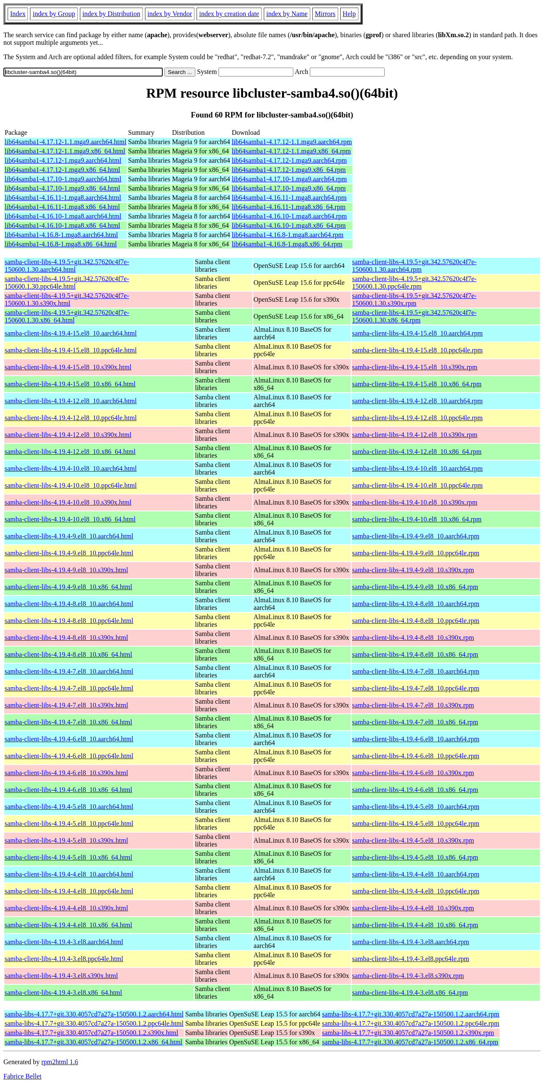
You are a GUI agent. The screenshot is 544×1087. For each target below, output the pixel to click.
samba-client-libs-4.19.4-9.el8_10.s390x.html (66, 570)
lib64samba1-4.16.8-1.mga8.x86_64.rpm (287, 244)
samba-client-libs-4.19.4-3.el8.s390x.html (61, 975)
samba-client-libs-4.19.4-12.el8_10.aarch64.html (71, 400)
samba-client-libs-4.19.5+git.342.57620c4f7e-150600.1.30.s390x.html (67, 299)
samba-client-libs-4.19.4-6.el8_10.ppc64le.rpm (415, 755)
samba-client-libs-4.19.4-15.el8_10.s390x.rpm (414, 367)
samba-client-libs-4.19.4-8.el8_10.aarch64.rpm (415, 603)
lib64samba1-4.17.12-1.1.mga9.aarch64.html (65, 141)
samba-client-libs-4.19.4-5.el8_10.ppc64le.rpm (415, 823)
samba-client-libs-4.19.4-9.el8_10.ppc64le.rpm (415, 553)
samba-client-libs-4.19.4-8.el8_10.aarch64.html (69, 603)
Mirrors (325, 13)
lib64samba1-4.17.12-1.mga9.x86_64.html (62, 169)
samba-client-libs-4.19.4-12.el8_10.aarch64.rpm (417, 400)
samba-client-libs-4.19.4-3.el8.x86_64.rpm (410, 992)
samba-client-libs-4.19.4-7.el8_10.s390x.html (66, 705)
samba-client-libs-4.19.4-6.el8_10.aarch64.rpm (415, 739)
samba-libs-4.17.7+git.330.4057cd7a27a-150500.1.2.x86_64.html (94, 1042)
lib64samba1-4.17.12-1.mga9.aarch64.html (63, 160)
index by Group (54, 13)
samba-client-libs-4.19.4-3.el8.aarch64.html (64, 941)
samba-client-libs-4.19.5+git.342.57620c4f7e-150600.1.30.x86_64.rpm (414, 316)
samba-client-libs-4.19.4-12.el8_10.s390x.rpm (414, 434)
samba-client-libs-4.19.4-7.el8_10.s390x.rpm (413, 705)
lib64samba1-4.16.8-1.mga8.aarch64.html (61, 234)
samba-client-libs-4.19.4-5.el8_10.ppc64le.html (69, 823)
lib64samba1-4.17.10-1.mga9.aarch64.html (63, 179)
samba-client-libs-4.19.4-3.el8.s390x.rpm (408, 975)
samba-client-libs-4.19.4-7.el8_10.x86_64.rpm (415, 722)
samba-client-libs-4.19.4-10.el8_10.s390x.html (68, 502)
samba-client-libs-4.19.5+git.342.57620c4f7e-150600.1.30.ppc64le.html (67, 282)
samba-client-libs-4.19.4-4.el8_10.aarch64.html (69, 874)
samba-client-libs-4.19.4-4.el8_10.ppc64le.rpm (415, 891)
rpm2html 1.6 (59, 1061)
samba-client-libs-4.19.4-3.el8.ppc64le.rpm (410, 958)
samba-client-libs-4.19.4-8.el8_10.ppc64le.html (69, 620)
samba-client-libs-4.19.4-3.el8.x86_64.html (63, 992)
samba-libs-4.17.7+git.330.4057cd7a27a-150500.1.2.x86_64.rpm (410, 1042)
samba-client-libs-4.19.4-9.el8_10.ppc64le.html (69, 553)
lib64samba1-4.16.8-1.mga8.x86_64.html (61, 244)
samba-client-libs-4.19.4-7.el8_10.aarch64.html (69, 671)
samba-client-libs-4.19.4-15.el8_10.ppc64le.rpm (417, 350)
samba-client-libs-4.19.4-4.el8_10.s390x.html (66, 908)
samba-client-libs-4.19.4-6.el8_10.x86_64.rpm (415, 789)
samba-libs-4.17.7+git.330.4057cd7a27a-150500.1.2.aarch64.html (94, 1014)
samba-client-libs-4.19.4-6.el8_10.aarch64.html (69, 739)
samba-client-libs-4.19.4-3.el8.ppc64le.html (64, 958)
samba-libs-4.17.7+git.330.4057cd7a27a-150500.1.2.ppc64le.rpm (411, 1023)
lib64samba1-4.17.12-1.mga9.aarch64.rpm (289, 160)
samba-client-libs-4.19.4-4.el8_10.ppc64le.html (69, 891)
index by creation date (229, 13)
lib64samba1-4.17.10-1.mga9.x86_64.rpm (289, 188)
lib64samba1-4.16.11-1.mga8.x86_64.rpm (288, 206)
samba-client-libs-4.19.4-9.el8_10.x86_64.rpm (415, 586)
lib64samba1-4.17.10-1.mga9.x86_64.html (62, 188)
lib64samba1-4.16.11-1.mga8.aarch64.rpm (289, 197)
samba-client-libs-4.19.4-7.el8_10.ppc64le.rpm (415, 688)
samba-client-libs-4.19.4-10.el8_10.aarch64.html (71, 468)
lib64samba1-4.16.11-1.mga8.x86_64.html (62, 206)
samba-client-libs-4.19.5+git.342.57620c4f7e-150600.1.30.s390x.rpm (414, 299)
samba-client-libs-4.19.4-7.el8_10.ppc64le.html (69, 688)
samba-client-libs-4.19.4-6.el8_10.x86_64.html (68, 789)
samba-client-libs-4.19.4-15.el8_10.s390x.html (68, 367)
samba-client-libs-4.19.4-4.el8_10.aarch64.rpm (415, 874)
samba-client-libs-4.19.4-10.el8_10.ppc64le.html (71, 485)
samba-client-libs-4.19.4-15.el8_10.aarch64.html (71, 333)
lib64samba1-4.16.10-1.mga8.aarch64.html (63, 216)
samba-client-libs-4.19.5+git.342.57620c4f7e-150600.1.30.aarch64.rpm (414, 265)
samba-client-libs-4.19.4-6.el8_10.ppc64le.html (69, 755)
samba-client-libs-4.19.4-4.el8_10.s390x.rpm (413, 908)
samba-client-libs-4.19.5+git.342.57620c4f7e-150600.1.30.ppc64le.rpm (414, 282)
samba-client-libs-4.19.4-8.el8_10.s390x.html (66, 637)
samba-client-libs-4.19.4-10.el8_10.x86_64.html (70, 519)
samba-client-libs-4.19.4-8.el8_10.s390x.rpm (413, 637)
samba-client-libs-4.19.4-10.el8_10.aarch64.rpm (417, 468)
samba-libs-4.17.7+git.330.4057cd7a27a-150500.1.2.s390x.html (91, 1032)
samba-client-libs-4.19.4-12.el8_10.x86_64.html (70, 451)
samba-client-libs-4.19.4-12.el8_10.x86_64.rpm (416, 451)
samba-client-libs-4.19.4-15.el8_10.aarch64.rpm (417, 333)
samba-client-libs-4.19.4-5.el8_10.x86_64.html (68, 857)
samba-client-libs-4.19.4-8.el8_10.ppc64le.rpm (415, 620)
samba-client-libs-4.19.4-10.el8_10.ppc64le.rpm (417, 485)
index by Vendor (170, 13)
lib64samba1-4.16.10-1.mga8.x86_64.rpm (289, 225)
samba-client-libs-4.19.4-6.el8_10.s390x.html (66, 772)
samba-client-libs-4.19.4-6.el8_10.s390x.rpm (413, 772)
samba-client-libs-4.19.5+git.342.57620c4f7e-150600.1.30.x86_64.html (67, 316)
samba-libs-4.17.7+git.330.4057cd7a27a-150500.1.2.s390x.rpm (408, 1032)
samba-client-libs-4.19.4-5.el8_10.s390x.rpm (413, 840)
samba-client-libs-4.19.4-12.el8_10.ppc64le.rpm (417, 417)
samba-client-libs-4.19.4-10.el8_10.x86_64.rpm (416, 519)
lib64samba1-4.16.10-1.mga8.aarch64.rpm (289, 216)
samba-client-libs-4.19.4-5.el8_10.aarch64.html (69, 806)
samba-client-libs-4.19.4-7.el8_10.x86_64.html (68, 722)
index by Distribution (111, 13)
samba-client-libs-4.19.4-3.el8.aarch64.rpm (410, 941)
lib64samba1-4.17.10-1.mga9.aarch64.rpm (289, 179)
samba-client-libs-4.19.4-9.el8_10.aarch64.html (69, 536)
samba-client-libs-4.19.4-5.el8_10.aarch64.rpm (415, 806)
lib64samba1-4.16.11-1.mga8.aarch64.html (63, 197)
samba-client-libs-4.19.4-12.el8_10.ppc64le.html (71, 417)
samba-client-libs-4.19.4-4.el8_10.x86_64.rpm (415, 925)
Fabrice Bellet (22, 1076)
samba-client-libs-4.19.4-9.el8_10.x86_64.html (68, 586)
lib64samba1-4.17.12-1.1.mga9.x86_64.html (65, 151)
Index (17, 13)
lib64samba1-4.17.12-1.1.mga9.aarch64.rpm (292, 141)
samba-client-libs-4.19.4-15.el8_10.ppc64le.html (71, 350)
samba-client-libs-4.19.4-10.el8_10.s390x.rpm (414, 502)
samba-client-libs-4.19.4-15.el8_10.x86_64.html (70, 384)
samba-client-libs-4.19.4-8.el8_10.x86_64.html (68, 654)
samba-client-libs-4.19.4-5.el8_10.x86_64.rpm (415, 857)
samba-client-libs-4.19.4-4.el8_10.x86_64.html (68, 925)
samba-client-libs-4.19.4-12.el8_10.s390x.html (68, 434)
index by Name (287, 13)
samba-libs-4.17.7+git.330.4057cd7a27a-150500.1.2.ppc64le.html (94, 1023)
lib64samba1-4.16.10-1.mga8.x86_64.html (62, 225)
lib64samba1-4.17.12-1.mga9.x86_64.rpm (289, 169)
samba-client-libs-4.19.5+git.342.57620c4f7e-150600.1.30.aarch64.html (67, 265)
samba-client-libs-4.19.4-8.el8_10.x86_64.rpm (415, 654)
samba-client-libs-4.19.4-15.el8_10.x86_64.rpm (416, 384)
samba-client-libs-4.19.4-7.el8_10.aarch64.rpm (415, 671)
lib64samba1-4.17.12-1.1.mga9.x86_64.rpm (291, 151)
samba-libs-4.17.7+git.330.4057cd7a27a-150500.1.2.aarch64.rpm (411, 1014)
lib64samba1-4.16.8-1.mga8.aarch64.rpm (287, 234)
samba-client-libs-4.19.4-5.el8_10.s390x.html (66, 840)
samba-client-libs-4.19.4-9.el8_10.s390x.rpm (413, 570)
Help (349, 13)
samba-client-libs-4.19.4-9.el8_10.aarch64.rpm (415, 536)
